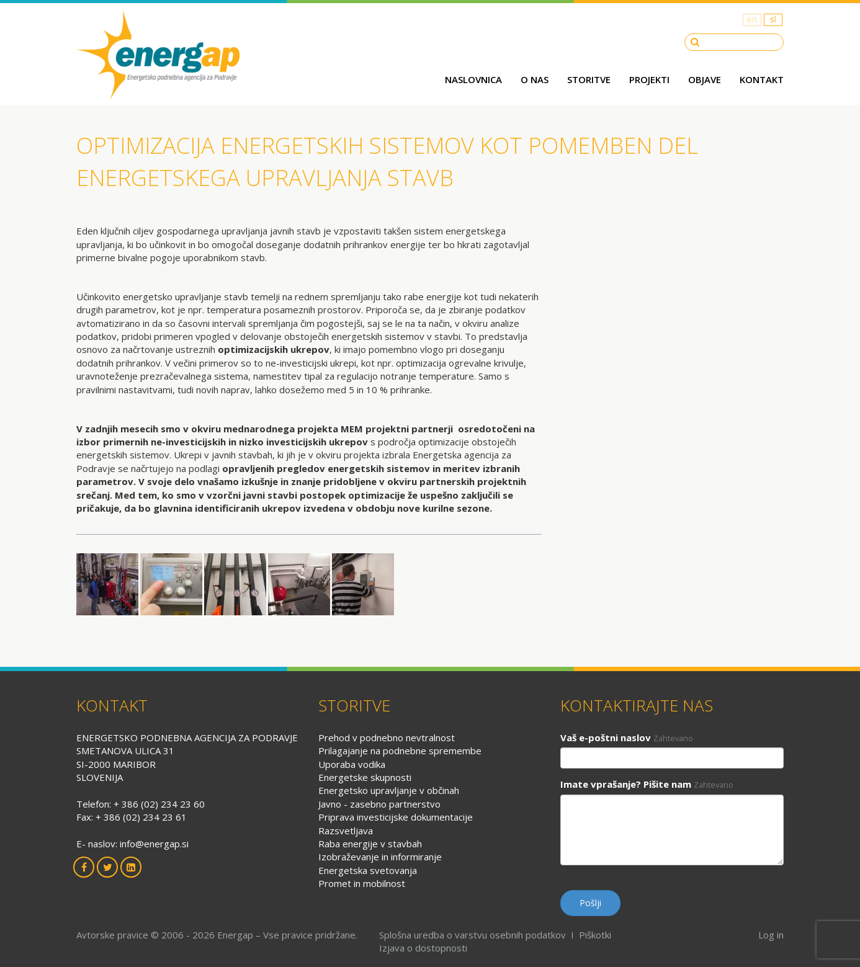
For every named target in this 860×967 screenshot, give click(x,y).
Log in (771, 935)
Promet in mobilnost (361, 883)
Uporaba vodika (351, 764)
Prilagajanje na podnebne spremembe (400, 750)
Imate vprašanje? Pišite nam (625, 784)
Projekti (649, 79)
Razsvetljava (345, 830)
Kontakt (762, 79)
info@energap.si (154, 843)
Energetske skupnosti (364, 777)
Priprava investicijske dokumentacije (395, 817)
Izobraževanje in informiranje (380, 856)
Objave (704, 79)
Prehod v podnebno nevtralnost (386, 737)
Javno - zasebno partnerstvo (379, 804)
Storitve (589, 79)
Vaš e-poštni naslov (605, 737)
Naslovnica (473, 79)
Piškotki (595, 935)
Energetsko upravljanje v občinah (388, 790)
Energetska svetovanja (367, 870)
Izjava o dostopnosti (423, 948)
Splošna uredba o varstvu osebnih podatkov (472, 935)
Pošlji (590, 903)
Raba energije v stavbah (370, 843)
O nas (535, 79)
